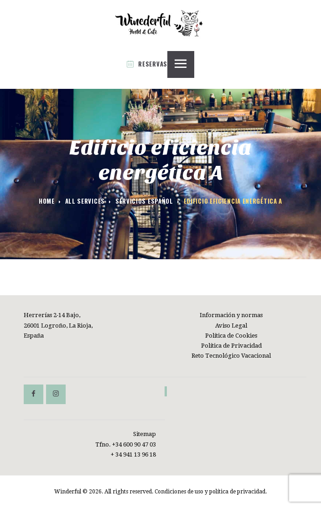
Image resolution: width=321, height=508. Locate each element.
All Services (85, 200)
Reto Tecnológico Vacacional (231, 355)
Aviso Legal (231, 325)
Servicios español (144, 201)
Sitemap (144, 434)
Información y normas (231, 315)
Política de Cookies (231, 335)
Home (47, 201)
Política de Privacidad (231, 345)
